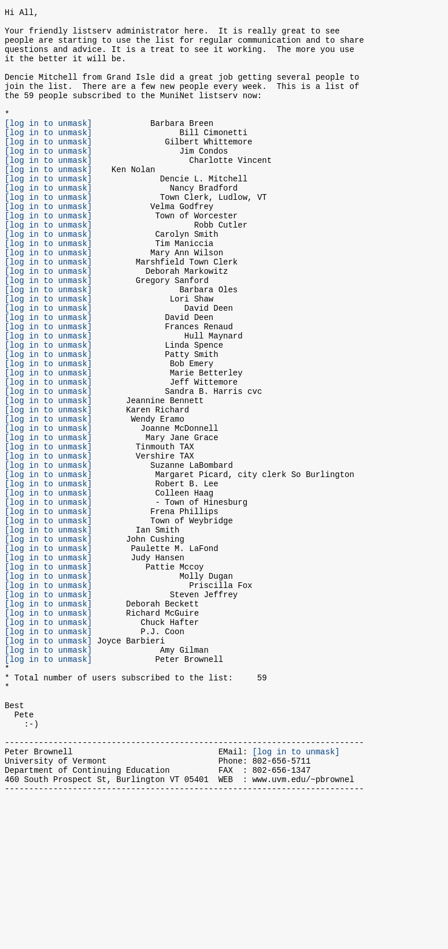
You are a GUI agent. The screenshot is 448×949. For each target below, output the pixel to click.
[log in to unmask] (48, 145)
